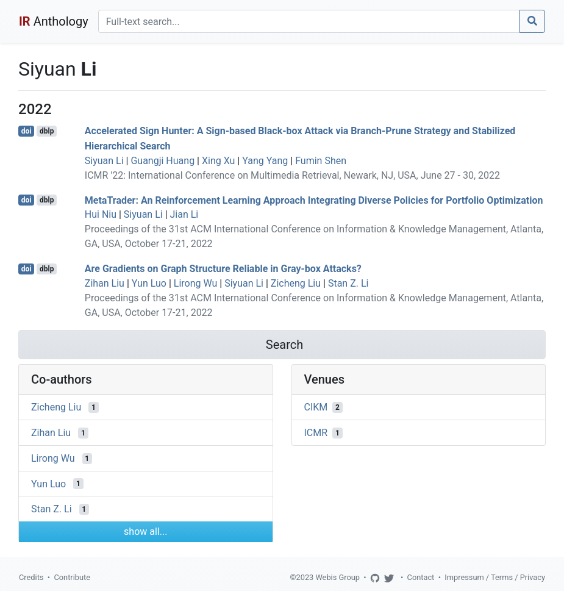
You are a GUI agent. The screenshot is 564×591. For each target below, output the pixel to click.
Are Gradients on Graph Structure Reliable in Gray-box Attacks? (223, 268)
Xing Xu (218, 161)
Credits (31, 577)
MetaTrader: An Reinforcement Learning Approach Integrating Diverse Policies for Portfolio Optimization (314, 200)
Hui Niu (100, 214)
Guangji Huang (162, 161)
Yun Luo (149, 283)
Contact (421, 577)
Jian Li (184, 214)
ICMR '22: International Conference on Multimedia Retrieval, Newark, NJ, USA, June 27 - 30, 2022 (292, 175)
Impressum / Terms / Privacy (494, 577)
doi (26, 131)
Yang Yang (265, 161)
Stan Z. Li (348, 283)
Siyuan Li (104, 161)
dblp (47, 131)
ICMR (316, 433)
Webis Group (337, 577)
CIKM (316, 407)
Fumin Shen (320, 161)
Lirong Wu (196, 283)
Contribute (72, 577)
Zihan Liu (104, 283)
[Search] (309, 21)
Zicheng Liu (296, 283)
